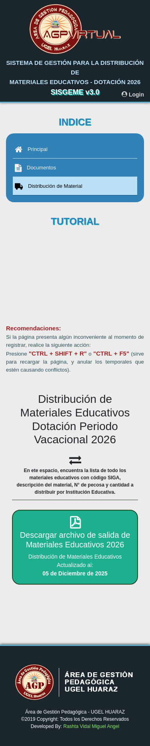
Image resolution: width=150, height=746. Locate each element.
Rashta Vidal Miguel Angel (91, 726)
